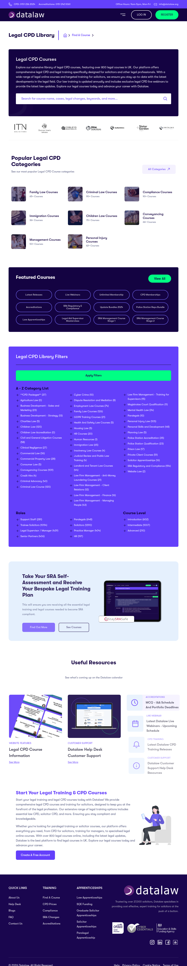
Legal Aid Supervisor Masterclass (73, 319)
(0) (31, 400)
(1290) (83, 525)
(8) (95, 400)
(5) (30, 421)
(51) (143, 454)
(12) (91, 487)
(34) (141, 410)
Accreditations (34, 307)
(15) (148, 396)
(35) (146, 437)
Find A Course (51, 897)
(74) (91, 405)
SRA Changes (51, 917)
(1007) (139, 525)
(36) (32, 453)
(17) (136, 449)
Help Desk (15, 904)
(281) (31, 519)
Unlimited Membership (111, 294)
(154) (149, 465)
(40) (33, 481)
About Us (14, 897)
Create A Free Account (35, 855)
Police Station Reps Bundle (150, 307)
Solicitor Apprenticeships (86, 924)
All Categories (159, 169)
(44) (93, 468)
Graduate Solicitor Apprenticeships (88, 913)
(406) (32, 536)
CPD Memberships (150, 294)
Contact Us (15, 923)
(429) (39, 530)
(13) (41, 415)
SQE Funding (84, 904)
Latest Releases (33, 294)
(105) (142, 421)
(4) (28, 475)
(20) (83, 433)
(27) (33, 447)
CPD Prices (50, 904)
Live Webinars (72, 294)
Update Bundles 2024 (111, 307)
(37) (33, 394)
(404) (87, 530)
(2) (136, 471)
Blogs (12, 910)
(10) (84, 394)
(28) (37, 458)
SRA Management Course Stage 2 (150, 319)
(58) (41, 440)
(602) (138, 519)
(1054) (33, 525)
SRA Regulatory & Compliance (72, 307)
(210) (136, 530)
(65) (86, 444)
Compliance (50, 910)
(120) (31, 426)
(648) (83, 519)
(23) (39, 408)
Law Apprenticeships (34, 319)
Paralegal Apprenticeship (86, 935)
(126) (88, 411)
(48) (148, 426)
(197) (78, 536)
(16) (95, 495)
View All (159, 278)
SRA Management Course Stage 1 (111, 319)
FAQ (11, 917)
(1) (85, 439)
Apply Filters (93, 375)
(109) (36, 469)
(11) (148, 404)
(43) (94, 502)
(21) (89, 417)
